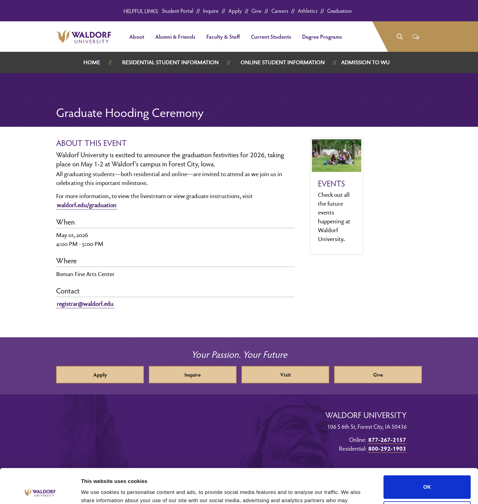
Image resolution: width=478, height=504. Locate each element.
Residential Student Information (170, 62)
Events (331, 183)
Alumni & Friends (175, 36)
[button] (399, 36)
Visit (285, 374)
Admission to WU (365, 62)
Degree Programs (322, 36)
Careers (279, 10)
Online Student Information (283, 62)
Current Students (271, 36)
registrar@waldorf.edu (85, 304)
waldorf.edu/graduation (86, 205)
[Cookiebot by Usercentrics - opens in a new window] (39, 491)
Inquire (211, 10)
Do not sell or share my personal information (427, 477)
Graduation (339, 10)
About (136, 36)
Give (256, 10)
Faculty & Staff (223, 36)
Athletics (307, 10)
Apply (235, 10)
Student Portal (177, 10)
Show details (97, 491)
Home (91, 62)
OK (427, 451)
